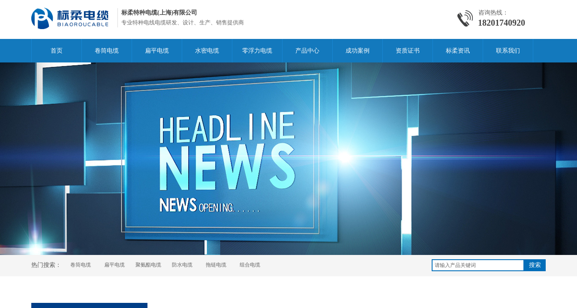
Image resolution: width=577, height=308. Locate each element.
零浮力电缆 (257, 50)
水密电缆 (207, 50)
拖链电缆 (216, 265)
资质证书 (408, 50)
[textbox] (478, 265)
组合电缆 (250, 265)
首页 (57, 50)
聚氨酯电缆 (148, 265)
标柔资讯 (458, 50)
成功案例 (358, 50)
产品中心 (307, 50)
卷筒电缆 (107, 50)
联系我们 (508, 50)
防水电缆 (182, 265)
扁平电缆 (157, 50)
